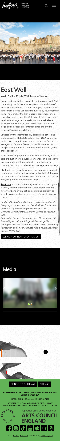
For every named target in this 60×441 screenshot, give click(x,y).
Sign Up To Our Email (23, 384)
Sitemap (44, 384)
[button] (4, 288)
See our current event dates (21, 236)
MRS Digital (47, 435)
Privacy (24, 435)
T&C (16, 435)
